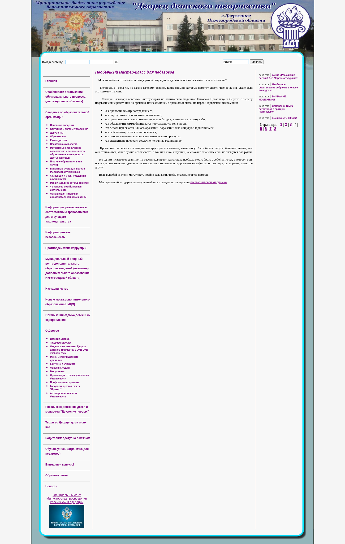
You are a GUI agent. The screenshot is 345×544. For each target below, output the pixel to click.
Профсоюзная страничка (64, 382)
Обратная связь (56, 475)
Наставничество (56, 288)
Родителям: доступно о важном (67, 438)
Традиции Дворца (60, 342)
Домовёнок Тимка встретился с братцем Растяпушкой (276, 109)
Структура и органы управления (69, 129)
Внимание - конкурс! (59, 464)
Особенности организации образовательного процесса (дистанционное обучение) (65, 96)
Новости (51, 486)
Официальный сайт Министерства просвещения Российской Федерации (67, 498)
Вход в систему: (53, 62)
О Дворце (52, 330)
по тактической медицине (208, 182)
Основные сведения (62, 125)
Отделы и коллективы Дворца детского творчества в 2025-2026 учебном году (69, 349)
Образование (58, 136)
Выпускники (57, 371)
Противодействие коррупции (65, 248)
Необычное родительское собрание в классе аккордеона (278, 87)
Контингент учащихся (62, 364)
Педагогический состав (64, 144)
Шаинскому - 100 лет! (284, 118)
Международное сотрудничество (69, 183)
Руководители (58, 140)
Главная (51, 81)
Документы (56, 132)
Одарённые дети (60, 367)
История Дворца (59, 339)
